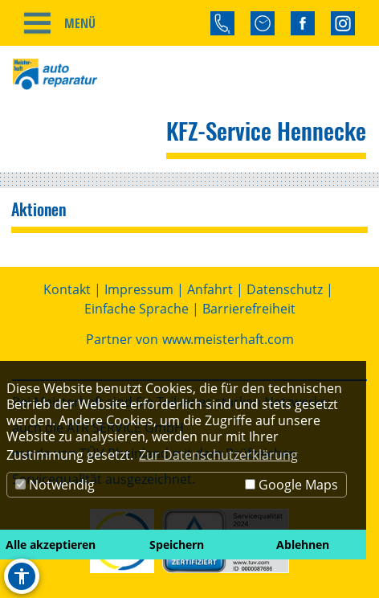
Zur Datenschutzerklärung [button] (218, 455)
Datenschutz (285, 289)
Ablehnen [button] (302, 544)
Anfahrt (210, 289)
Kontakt (67, 289)
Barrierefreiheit (248, 308)
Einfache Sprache (136, 308)
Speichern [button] (176, 544)
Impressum (138, 289)
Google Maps (291, 485)
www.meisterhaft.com (228, 339)
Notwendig (55, 485)
